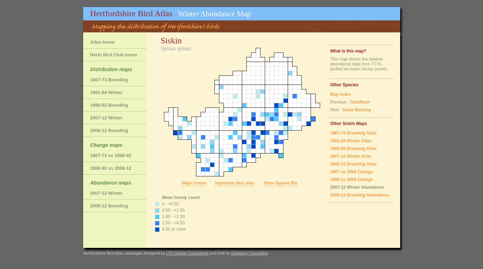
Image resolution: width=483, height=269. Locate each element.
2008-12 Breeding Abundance (360, 195)
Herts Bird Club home (113, 54)
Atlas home (102, 42)
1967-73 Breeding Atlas (353, 133)
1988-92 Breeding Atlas (353, 148)
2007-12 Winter (106, 117)
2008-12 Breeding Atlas (353, 164)
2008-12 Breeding (109, 130)
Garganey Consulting (249, 253)
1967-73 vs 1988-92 (111, 155)
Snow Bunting (356, 109)
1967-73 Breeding (109, 79)
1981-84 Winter (106, 92)
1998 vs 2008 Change (351, 179)
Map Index (340, 94)
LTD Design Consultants (187, 253)
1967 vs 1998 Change (351, 171)
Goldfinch (360, 102)
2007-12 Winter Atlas (351, 156)
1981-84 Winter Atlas (351, 140)
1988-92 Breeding (109, 105)
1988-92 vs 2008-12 (111, 168)
